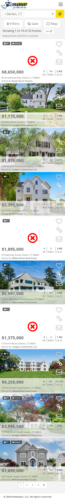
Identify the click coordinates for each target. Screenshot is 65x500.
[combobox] (28, 14)
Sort (49, 31)
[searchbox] (32, 14)
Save (33, 24)
